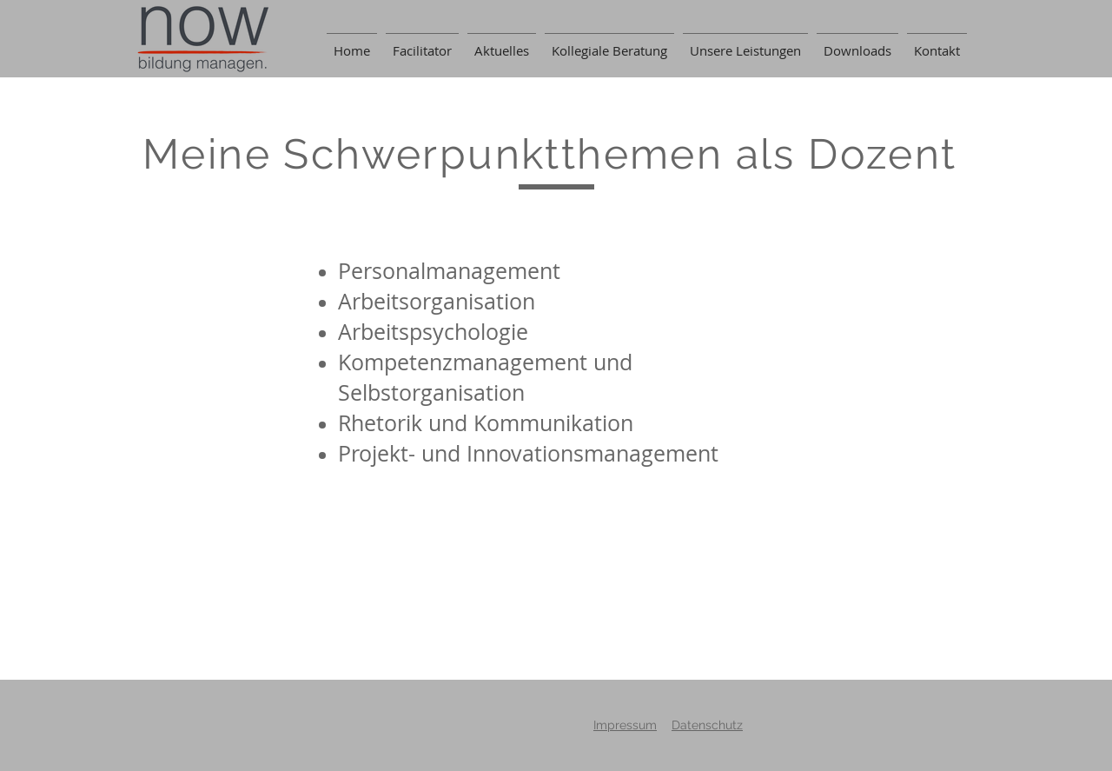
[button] (857, 43)
